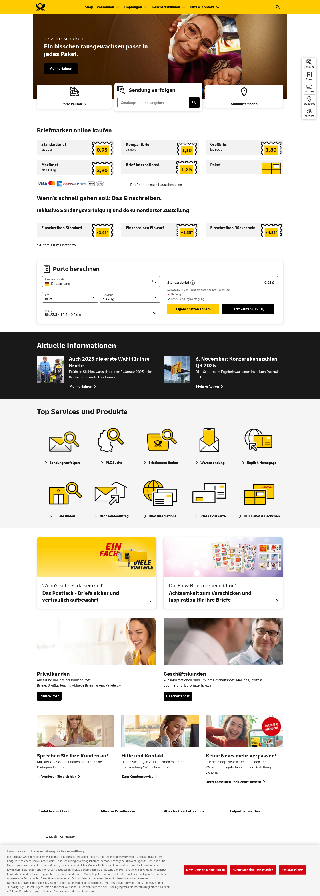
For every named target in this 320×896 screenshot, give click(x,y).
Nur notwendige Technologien (253, 873)
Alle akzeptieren (293, 873)
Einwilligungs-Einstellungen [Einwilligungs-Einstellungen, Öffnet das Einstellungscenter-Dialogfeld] (205, 873)
